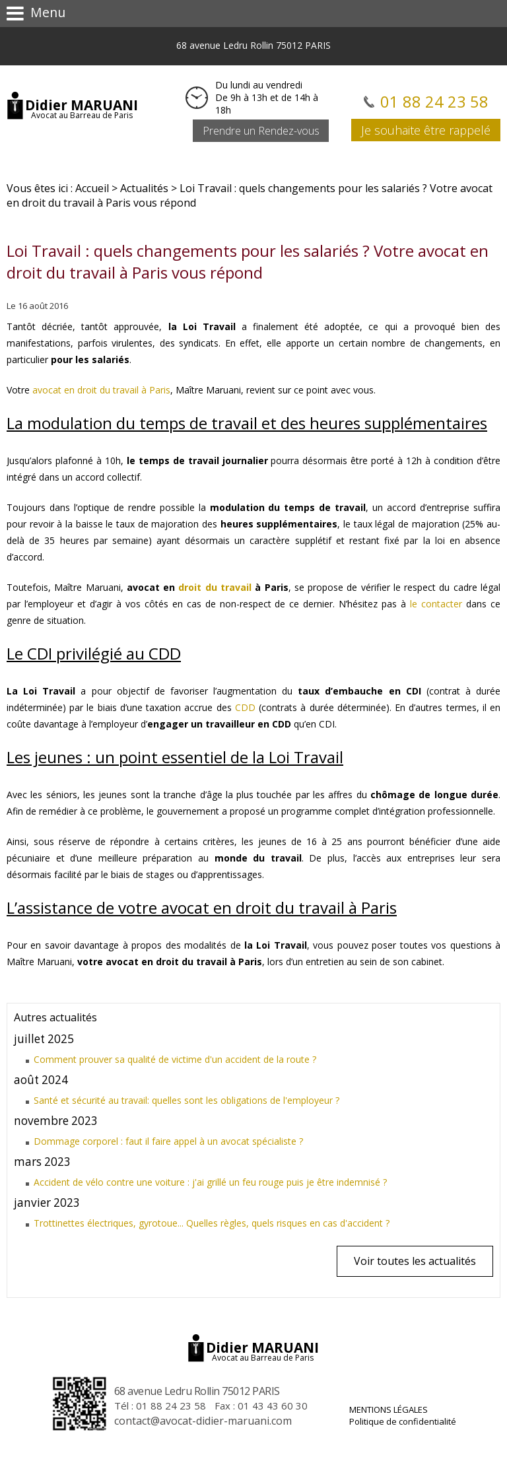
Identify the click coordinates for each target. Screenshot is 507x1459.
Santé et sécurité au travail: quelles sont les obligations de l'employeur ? (186, 1100)
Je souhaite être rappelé (425, 130)
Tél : (160, 1405)
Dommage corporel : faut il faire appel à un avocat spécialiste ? (168, 1141)
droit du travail (215, 587)
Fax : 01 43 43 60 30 (261, 1405)
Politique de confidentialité (402, 1421)
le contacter (436, 603)
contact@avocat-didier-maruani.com (203, 1420)
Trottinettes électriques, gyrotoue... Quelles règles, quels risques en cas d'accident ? (211, 1223)
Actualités (144, 188)
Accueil (92, 188)
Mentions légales (388, 1409)
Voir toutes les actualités (415, 1261)
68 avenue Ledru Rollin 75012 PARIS (253, 45)
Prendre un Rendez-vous (261, 130)
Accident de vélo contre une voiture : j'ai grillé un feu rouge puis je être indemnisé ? (210, 1182)
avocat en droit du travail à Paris (101, 390)
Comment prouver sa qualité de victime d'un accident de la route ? (175, 1059)
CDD (245, 707)
